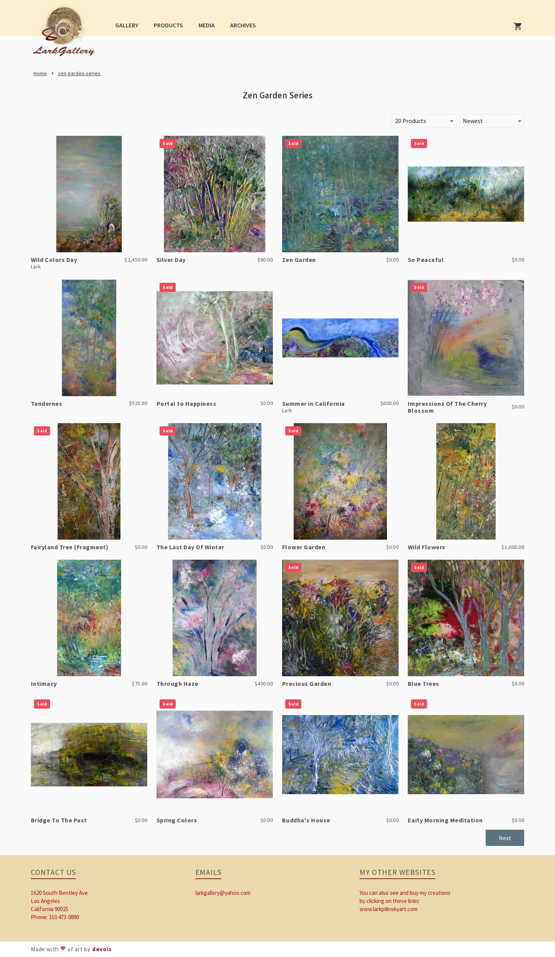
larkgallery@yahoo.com (223, 892)
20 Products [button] (410, 121)
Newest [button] (473, 121)
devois (102, 949)
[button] (127, 24)
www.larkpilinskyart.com (388, 909)
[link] (66, 33)
